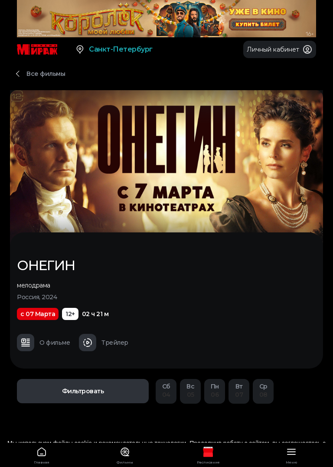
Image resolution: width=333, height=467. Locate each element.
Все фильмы (45, 74)
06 (215, 390)
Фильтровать (83, 391)
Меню (291, 454)
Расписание (208, 454)
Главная (41, 454)
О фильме (43, 342)
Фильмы (124, 454)
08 (263, 390)
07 (239, 390)
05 (190, 390)
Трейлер (103, 342)
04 (166, 390)
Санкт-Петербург (114, 49)
